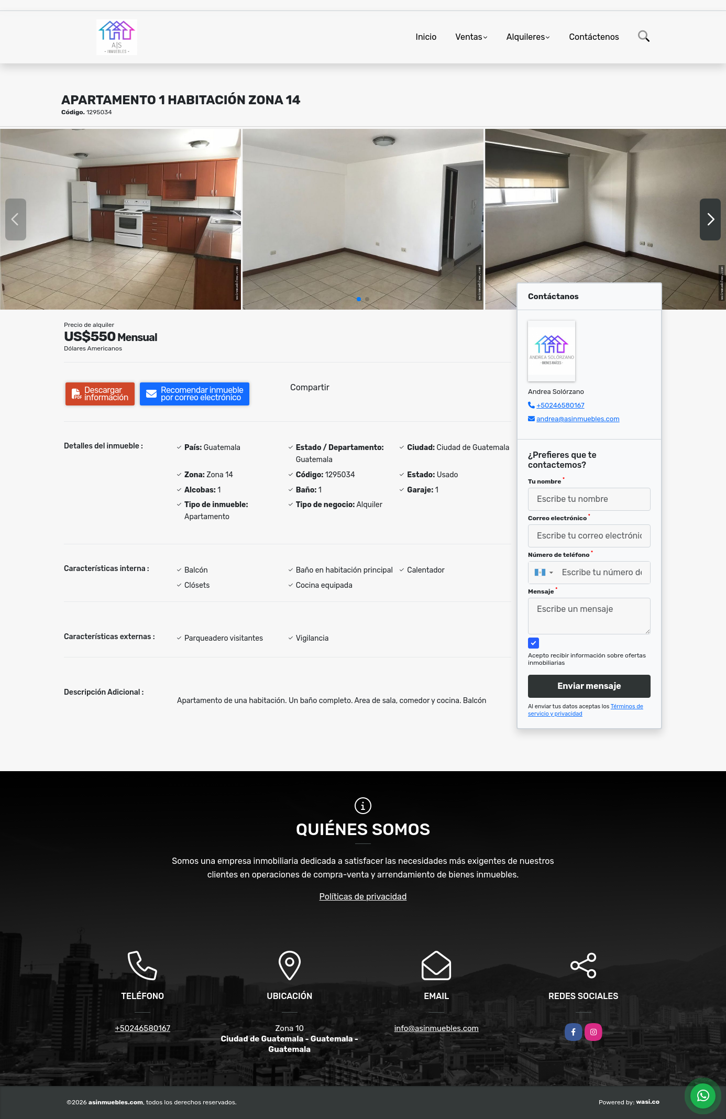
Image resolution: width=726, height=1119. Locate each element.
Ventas (468, 37)
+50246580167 (560, 405)
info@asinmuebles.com (436, 1028)
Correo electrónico (559, 517)
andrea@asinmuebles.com (578, 419)
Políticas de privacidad (363, 897)
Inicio (426, 37)
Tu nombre (546, 481)
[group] (120, 219)
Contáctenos (594, 37)
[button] (359, 299)
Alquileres (526, 37)
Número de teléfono (560, 554)
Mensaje (542, 591)
